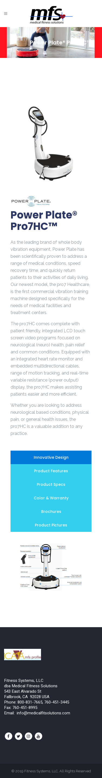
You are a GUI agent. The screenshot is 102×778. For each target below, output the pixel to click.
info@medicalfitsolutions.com (43, 713)
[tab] (51, 457)
